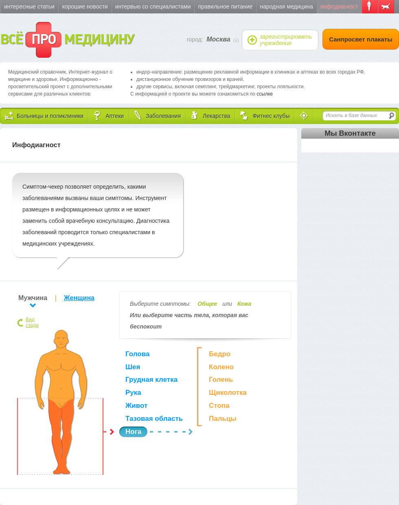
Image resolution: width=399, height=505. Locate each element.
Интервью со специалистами (153, 6)
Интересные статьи (29, 6)
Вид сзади (32, 322)
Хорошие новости (85, 6)
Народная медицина (286, 6)
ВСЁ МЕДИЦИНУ (67, 40)
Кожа (244, 303)
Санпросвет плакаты (360, 39)
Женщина (79, 297)
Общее (207, 303)
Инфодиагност (339, 6)
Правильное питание (225, 6)
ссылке (264, 94)
